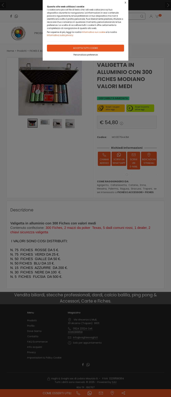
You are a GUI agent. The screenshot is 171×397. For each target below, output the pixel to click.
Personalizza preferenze (86, 54)
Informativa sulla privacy (60, 35)
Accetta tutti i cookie (85, 48)
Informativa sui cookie (93, 32)
